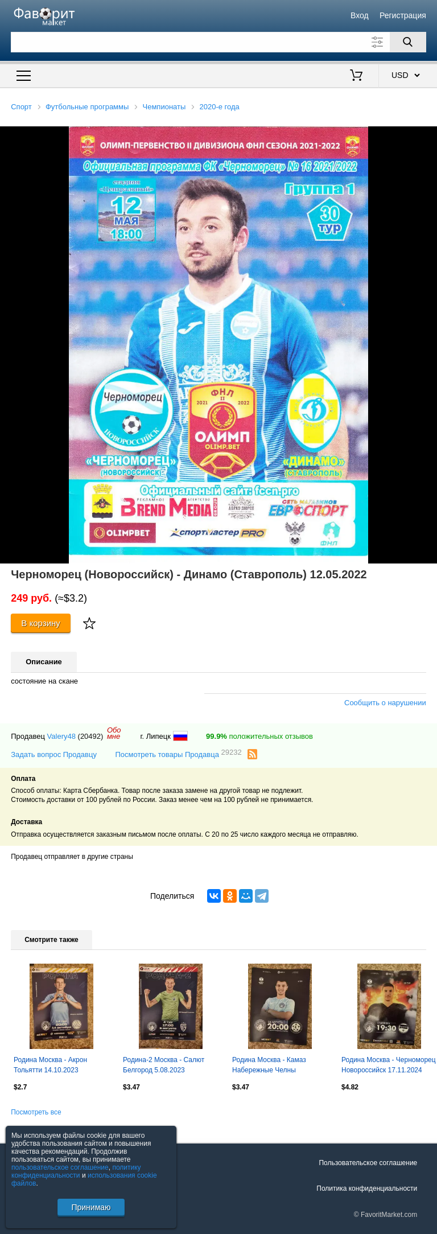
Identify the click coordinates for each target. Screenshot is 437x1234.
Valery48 (61, 736)
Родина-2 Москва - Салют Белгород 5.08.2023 (163, 1065)
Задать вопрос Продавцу (54, 754)
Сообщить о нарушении (385, 702)
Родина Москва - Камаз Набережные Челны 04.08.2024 (269, 1066)
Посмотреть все (36, 1112)
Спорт (21, 106)
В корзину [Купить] (40, 623)
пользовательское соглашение (60, 1167)
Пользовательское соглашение (368, 1163)
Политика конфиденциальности (366, 1188)
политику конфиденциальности (76, 1171)
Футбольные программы (87, 106)
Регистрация (403, 15)
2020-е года (220, 106)
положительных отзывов (259, 736)
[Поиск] (408, 42)
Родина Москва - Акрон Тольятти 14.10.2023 (50, 1065)
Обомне (114, 733)
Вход (360, 15)
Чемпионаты (164, 106)
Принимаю (90, 1207)
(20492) (91, 736)
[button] (427, 136)
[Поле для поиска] (218, 42)
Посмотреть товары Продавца (178, 754)
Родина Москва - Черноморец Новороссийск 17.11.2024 (388, 1065)
